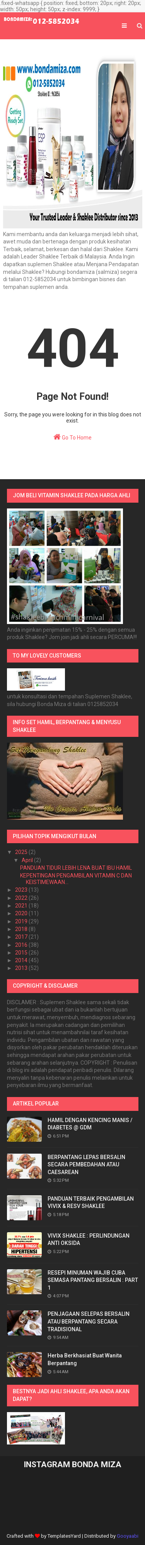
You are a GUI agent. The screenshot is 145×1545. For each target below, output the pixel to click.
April (28, 860)
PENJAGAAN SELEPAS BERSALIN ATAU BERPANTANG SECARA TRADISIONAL (89, 1321)
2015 (22, 952)
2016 (22, 945)
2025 (22, 852)
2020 (22, 913)
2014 (22, 960)
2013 (22, 968)
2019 (22, 921)
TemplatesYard (64, 1536)
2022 (22, 898)
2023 (22, 890)
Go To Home (72, 437)
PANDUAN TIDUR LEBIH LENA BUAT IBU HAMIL (76, 868)
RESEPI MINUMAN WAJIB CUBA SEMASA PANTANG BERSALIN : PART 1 (93, 1280)
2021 (22, 906)
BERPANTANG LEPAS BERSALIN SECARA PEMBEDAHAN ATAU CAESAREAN (86, 1164)
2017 (22, 937)
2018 (22, 929)
